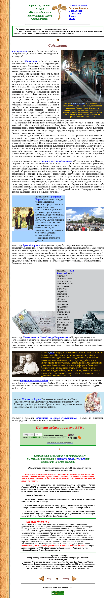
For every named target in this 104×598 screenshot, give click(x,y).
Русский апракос (31, 245)
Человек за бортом (31, 399)
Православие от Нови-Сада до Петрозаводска (46, 337)
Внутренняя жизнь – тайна (34, 380)
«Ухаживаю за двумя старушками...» (56, 418)
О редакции (75, 13)
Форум (72, 16)
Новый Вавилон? (65, 271)
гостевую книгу (65, 458)
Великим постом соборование (56, 161)
